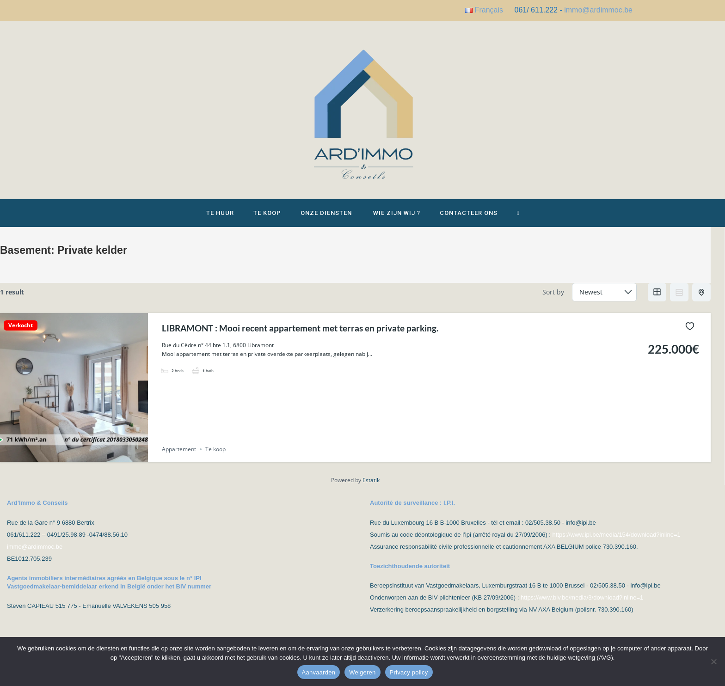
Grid (657, 299)
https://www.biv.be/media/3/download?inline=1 (582, 604)
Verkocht (20, 332)
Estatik (371, 487)
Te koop (215, 456)
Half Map (702, 299)
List (679, 299)
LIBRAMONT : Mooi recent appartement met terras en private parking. (318, 334)
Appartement (179, 456)
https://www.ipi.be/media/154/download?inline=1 (617, 541)
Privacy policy (409, 672)
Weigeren (362, 672)
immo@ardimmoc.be (598, 10)
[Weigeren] (713, 661)
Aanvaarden (319, 672)
